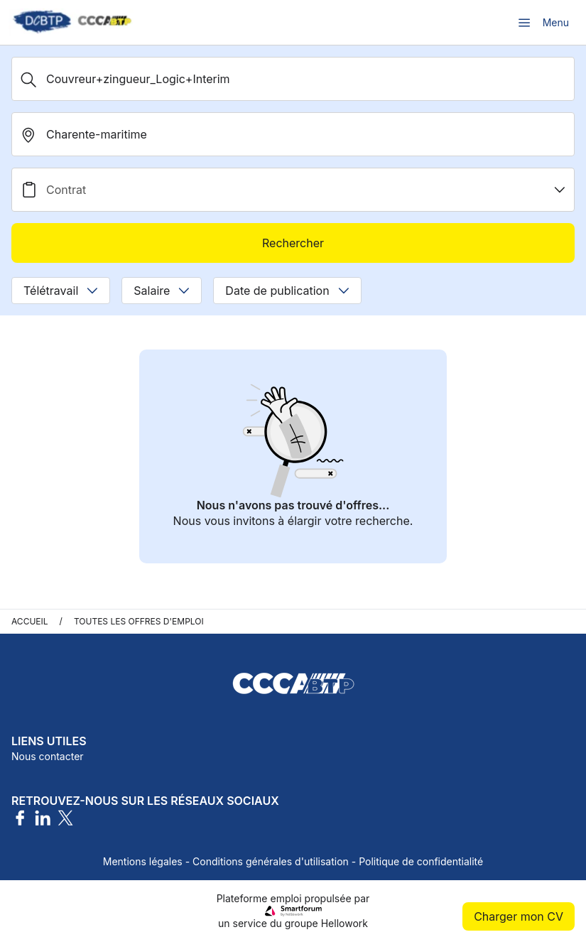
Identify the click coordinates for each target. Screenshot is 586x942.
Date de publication (287, 290)
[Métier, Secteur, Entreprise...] (293, 79)
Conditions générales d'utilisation (270, 861)
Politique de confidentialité (421, 861)
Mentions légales (143, 861)
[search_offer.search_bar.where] (293, 134)
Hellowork (344, 923)
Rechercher (293, 243)
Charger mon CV (518, 916)
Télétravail (60, 290)
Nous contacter (47, 756)
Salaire (162, 290)
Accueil (29, 621)
